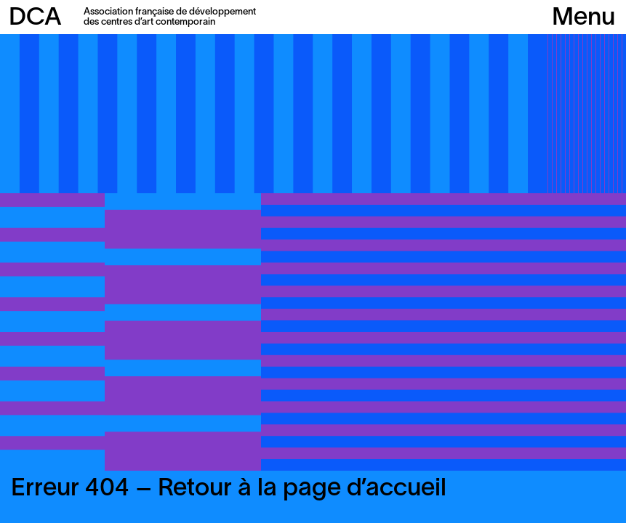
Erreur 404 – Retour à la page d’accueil (228, 489)
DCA (35, 18)
